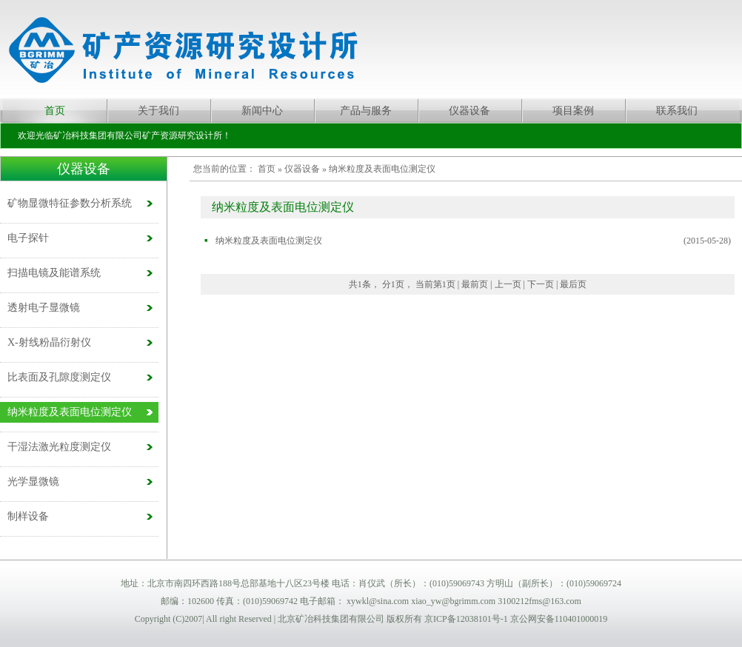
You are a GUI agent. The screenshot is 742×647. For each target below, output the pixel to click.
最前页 (474, 284)
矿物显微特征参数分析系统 (69, 203)
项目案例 (573, 110)
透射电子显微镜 (43, 307)
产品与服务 (366, 110)
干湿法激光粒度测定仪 (59, 446)
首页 (54, 110)
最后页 (573, 284)
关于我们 (158, 110)
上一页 (508, 284)
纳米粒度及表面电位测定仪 (69, 412)
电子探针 (28, 238)
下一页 (540, 284)
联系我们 (677, 110)
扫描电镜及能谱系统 (54, 272)
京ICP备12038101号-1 (466, 619)
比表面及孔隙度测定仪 (59, 377)
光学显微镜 (33, 481)
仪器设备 (469, 110)
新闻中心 (262, 110)
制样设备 (28, 516)
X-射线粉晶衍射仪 (49, 342)
